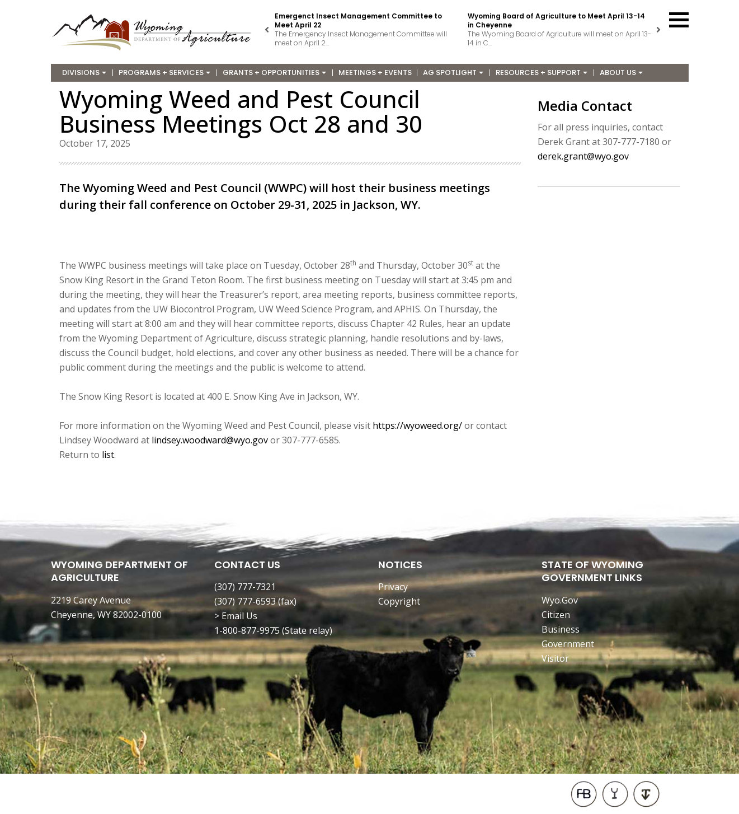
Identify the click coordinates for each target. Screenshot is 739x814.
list (108, 454)
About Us (621, 72)
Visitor (555, 658)
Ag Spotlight (453, 72)
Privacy (393, 587)
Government (568, 644)
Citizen (556, 615)
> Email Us (235, 616)
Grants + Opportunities (274, 72)
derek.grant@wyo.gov (583, 156)
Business (561, 629)
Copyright (399, 601)
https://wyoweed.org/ (417, 425)
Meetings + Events (375, 72)
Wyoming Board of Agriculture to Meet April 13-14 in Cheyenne (556, 20)
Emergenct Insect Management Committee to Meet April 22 (358, 20)
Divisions (84, 72)
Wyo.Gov (560, 600)
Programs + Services (164, 72)
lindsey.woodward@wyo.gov (210, 440)
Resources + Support (541, 72)
